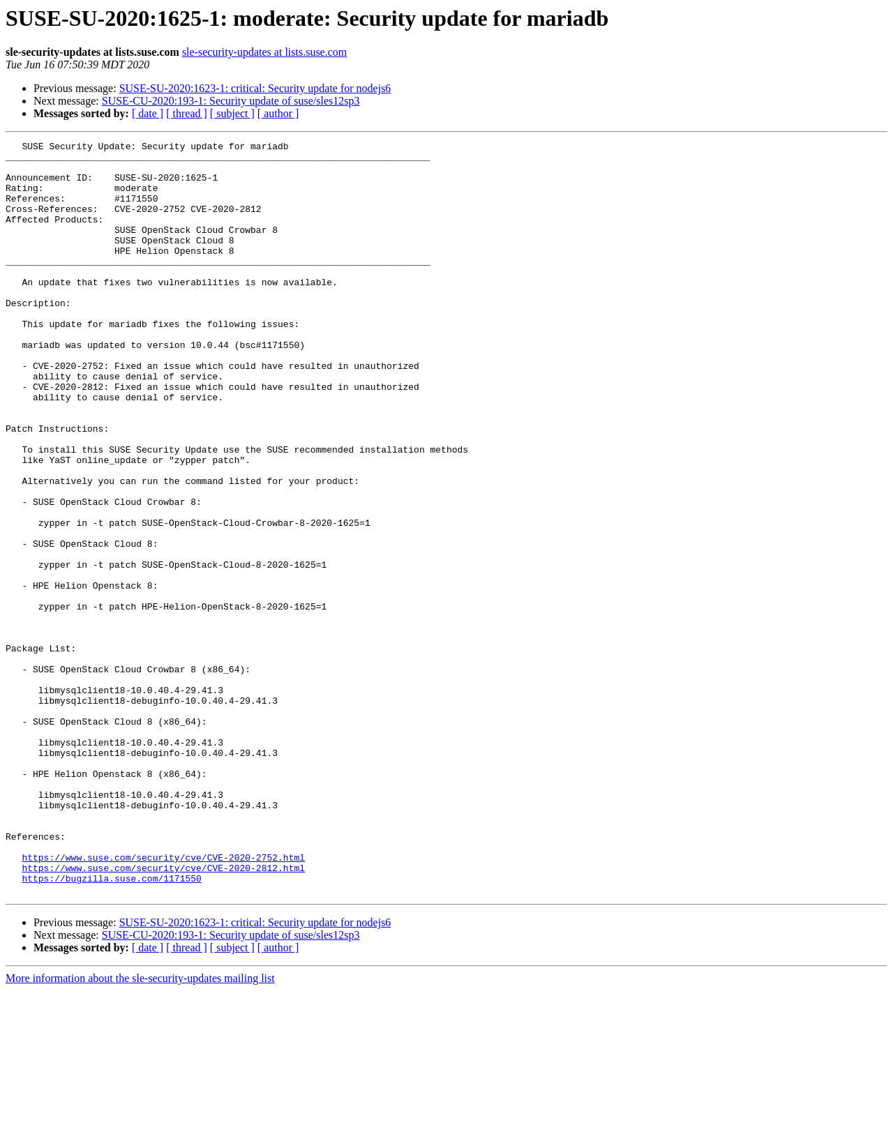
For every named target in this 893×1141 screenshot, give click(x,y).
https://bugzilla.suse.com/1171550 (111, 1026)
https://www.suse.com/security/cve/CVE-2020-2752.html (163, 1001)
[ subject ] (232, 113)
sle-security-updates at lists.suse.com (264, 52)
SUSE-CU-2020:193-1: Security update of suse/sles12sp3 (231, 101)
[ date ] (147, 113)
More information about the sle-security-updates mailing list (140, 1129)
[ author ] (278, 113)
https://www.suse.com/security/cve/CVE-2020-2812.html (163, 1014)
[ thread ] (186, 113)
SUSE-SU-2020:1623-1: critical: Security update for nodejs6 (255, 88)
